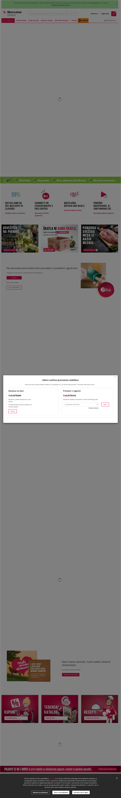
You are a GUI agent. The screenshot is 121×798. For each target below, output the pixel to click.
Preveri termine (93, 408)
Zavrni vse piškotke (61, 792)
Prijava (13, 411)
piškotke (52, 778)
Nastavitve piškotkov (40, 792)
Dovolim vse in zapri (81, 792)
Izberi (105, 404)
